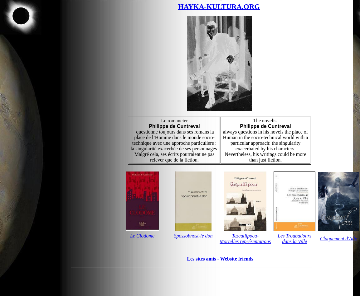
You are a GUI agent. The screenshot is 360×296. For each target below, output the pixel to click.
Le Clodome (142, 235)
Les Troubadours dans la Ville (294, 238)
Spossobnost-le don (193, 235)
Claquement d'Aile (338, 238)
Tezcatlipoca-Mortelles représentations (245, 238)
